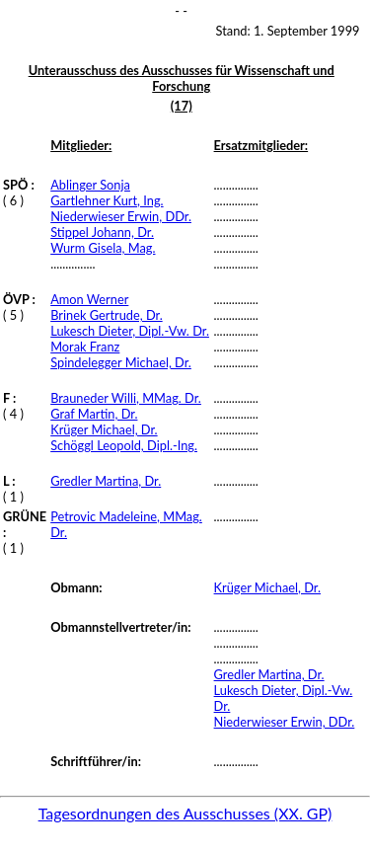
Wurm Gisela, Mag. (102, 248)
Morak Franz (84, 346)
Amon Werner (89, 299)
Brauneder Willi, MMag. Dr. (125, 398)
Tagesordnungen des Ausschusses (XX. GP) (185, 813)
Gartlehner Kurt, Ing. (106, 200)
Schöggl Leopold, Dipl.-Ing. (123, 445)
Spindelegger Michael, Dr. (120, 362)
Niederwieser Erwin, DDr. (120, 216)
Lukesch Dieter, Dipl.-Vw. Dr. (129, 331)
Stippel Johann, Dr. (102, 232)
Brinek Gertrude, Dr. (106, 315)
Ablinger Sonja (90, 185)
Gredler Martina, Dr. (105, 481)
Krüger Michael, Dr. (103, 429)
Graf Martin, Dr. (93, 414)
